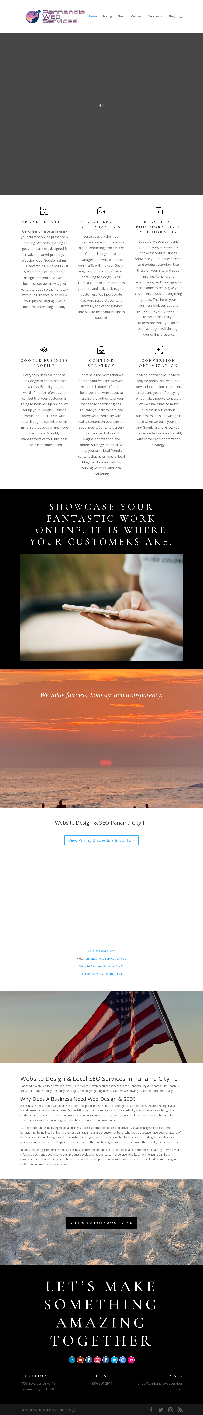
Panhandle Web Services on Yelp (105, 958)
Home (93, 16)
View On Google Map (101, 951)
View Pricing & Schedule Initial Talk (101, 840)
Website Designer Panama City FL (101, 966)
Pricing (107, 16)
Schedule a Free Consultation (101, 1223)
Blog (171, 16)
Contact (137, 16)
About (121, 16)
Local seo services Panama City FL (101, 974)
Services (153, 16)
